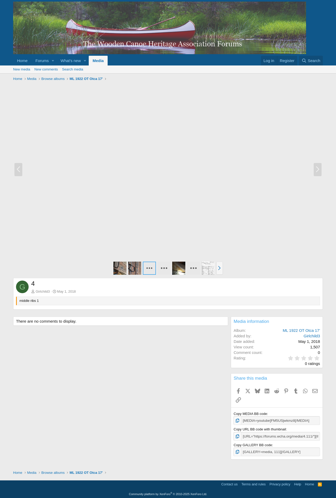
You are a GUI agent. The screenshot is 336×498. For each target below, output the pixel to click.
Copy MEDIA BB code (250, 414)
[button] (53, 60)
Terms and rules (254, 484)
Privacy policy (280, 484)
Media (98, 60)
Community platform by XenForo (168, 493)
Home (22, 60)
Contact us (229, 484)
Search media (72, 69)
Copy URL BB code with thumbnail (260, 429)
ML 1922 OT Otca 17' (301, 330)
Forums (42, 60)
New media (21, 69)
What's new (71, 60)
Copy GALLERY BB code (253, 444)
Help (297, 484)
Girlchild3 (43, 291)
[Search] (311, 60)
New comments (46, 69)
